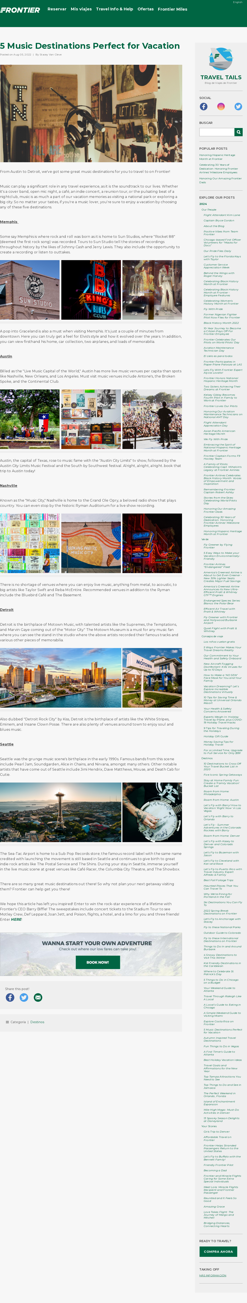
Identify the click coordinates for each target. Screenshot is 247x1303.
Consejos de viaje (212, 636)
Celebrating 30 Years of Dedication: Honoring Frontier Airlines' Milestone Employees (218, 168)
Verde (205, 539)
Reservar (57, 9)
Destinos (37, 1022)
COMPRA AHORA (218, 1252)
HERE (16, 919)
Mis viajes (81, 9)
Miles (172, 9)
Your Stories (209, 1126)
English (237, 2)
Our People (209, 209)
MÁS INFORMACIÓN (212, 1275)
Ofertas (146, 9)
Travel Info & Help (114, 9)
